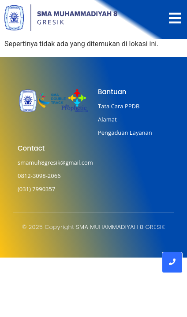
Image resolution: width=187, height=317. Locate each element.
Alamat (107, 119)
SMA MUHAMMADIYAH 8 (109, 227)
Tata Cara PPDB (118, 106)
